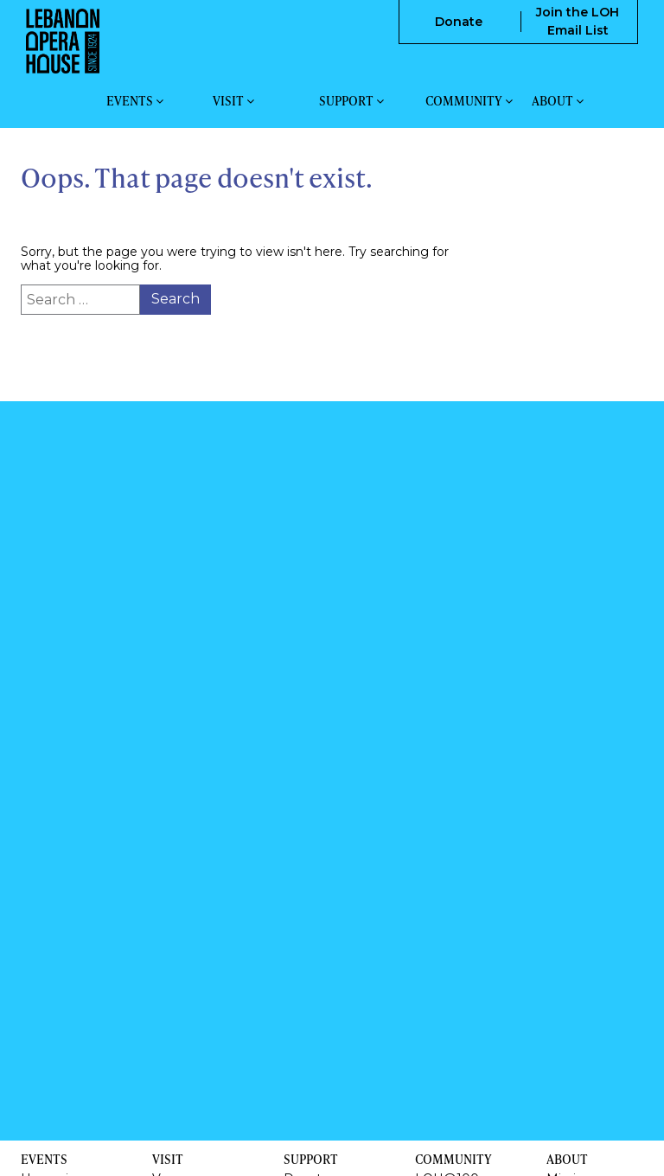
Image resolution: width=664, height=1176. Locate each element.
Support (351, 101)
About (558, 101)
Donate (458, 21)
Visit (233, 101)
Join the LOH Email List (577, 21)
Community (469, 101)
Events (134, 101)
